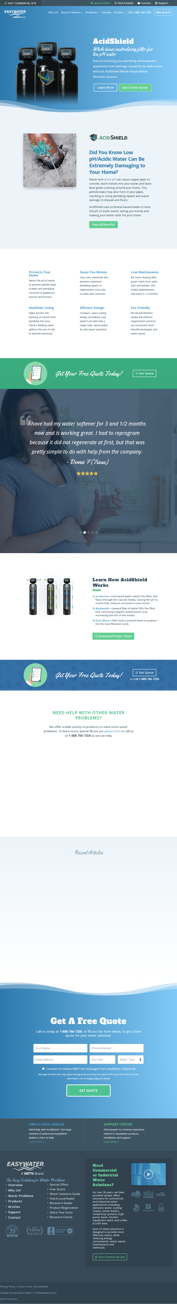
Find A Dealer (124, 3)
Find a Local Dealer (46, 1124)
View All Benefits (103, 225)
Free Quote (162, 16)
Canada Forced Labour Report (16, 1293)
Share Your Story (61, 1212)
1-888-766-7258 (149, 679)
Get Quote (146, 373)
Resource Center (61, 1217)
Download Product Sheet (115, 636)
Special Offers (100, 3)
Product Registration (64, 1208)
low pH (111, 179)
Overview (15, 1185)
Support (161, 3)
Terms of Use (24, 1286)
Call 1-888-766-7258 (138, 16)
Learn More (106, 88)
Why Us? (52, 16)
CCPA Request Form (46, 1293)
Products (90, 16)
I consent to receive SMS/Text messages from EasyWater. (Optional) (90, 1069)
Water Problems (69, 16)
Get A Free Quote (136, 88)
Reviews (105, 16)
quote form (112, 731)
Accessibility (41, 1286)
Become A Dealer (61, 1203)
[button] (80, 532)
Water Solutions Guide (65, 1194)
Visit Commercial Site (111, 1257)
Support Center (118, 1124)
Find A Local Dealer (62, 1198)
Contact (144, 3)
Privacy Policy (93, 1078)
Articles (117, 16)
